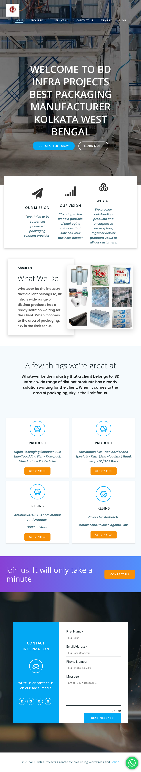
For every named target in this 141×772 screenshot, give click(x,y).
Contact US (84, 20)
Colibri (115, 762)
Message (72, 676)
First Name (75, 631)
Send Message (102, 718)
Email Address (77, 646)
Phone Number (77, 662)
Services (61, 20)
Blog (122, 20)
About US (38, 20)
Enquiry (106, 20)
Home (19, 20)
